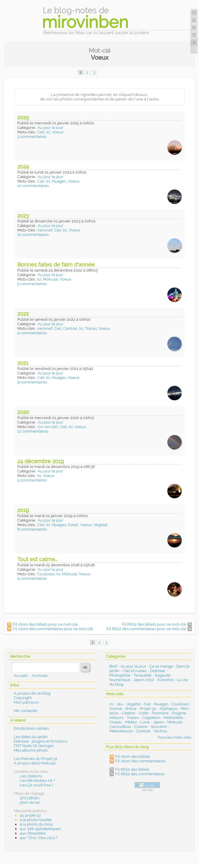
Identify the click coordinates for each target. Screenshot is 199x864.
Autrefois (165, 680)
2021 (22, 363)
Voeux (58, 132)
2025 (23, 117)
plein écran (30, 802)
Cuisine (141, 726)
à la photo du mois (36, 824)
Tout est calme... (37, 559)
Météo (131, 722)
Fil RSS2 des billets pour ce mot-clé (154, 624)
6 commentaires (32, 529)
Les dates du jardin (31, 736)
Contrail (70, 328)
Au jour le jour (50, 127)
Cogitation (151, 717)
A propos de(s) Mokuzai (35, 763)
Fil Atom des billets (132, 756)
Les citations (31, 776)
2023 (23, 216)
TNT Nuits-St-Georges (34, 745)
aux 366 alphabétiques (40, 829)
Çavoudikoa (120, 726)
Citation (128, 713)
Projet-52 (148, 708)
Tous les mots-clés (174, 737)
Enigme (179, 713)
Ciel (41, 132)
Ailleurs (116, 717)
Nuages (59, 181)
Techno (160, 731)
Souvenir (159, 726)
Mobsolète (173, 717)
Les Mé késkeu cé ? (37, 780)
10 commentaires (33, 185)
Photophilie (119, 675)
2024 (23, 166)
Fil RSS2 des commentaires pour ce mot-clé (146, 629)
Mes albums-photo (31, 750)
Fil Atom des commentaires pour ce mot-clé (53, 629)
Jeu (120, 704)
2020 (23, 412)
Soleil (73, 525)
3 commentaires (32, 136)
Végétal (101, 525)
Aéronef (44, 230)
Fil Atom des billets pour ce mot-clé (45, 624)
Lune (145, 722)
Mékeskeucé (121, 731)
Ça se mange (161, 666)
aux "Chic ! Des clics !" (39, 838)
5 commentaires (32, 284)
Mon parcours (26, 702)
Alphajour (168, 708)
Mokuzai (50, 279)
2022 (23, 314)
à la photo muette (36, 820)
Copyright (23, 698)
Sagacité (162, 675)
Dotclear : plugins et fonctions (40, 741)
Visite (144, 713)
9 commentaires (32, 333)
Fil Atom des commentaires (140, 761)
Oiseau (115, 722)
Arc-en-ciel (47, 427)
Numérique (119, 680)
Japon (158, 722)
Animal (115, 708)
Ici (48, 132)
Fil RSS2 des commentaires (140, 774)
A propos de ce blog (32, 693)
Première (160, 713)
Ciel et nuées (135, 671)
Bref (113, 666)
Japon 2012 (144, 680)
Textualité (142, 675)
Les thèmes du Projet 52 (35, 758)
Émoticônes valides (31, 728)
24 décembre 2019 (40, 461)
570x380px (30, 798)
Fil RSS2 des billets (132, 769)
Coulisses (46, 574)
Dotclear (158, 671)
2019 (23, 510)
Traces (91, 328)
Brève (131, 708)
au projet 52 (30, 815)
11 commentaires (32, 431)
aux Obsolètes (33, 833)
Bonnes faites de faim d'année (56, 264)
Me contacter (26, 710)
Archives (40, 675)
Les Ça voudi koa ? (36, 785)
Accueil (20, 675)
